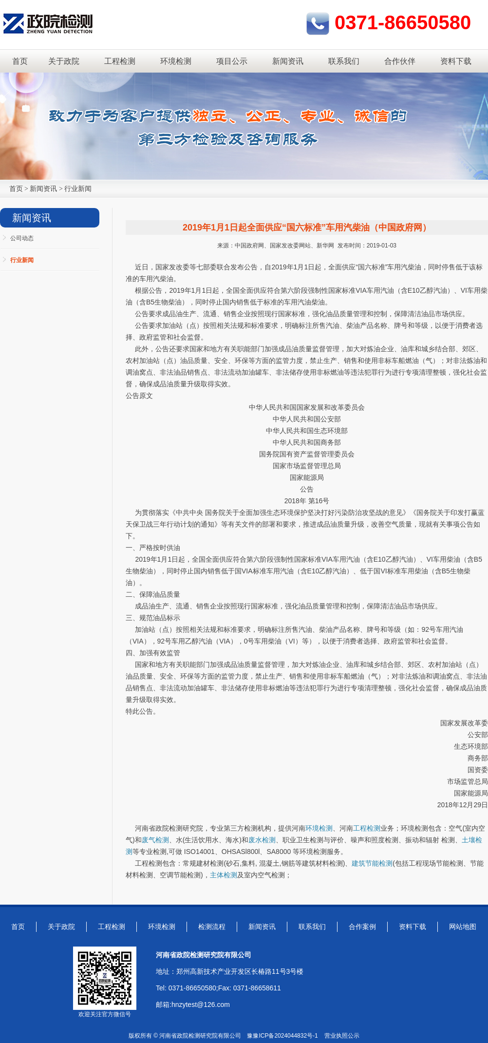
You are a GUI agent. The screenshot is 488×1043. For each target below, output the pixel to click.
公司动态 (22, 238)
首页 (20, 61)
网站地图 (462, 926)
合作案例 (362, 926)
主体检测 (223, 875)
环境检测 (175, 61)
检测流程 (211, 926)
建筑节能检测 (372, 863)
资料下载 (455, 61)
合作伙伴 (399, 61)
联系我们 (343, 61)
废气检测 (155, 840)
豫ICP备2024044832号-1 (285, 1035)
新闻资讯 (287, 61)
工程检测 (119, 61)
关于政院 (63, 61)
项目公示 (231, 61)
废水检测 (262, 840)
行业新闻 (78, 188)
